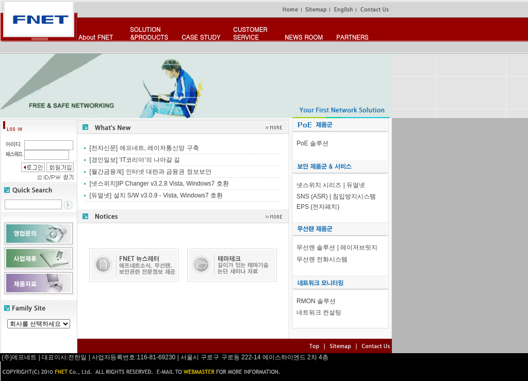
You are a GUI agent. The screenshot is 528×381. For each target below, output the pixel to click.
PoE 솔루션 (312, 143)
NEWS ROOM (304, 37)
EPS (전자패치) (317, 206)
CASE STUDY (201, 37)
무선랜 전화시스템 (322, 259)
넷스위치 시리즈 (318, 185)
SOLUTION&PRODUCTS (149, 33)
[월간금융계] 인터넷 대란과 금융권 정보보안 (150, 171)
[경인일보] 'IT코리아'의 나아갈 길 (135, 159)
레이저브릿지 (358, 247)
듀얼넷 (355, 185)
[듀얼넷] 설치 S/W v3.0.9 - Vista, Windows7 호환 (156, 195)
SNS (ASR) (312, 196)
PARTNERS (352, 37)
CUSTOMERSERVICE (250, 33)
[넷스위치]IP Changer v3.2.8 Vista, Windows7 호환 (159, 183)
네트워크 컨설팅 (318, 312)
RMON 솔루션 (316, 301)
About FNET (95, 37)
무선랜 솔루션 (315, 247)
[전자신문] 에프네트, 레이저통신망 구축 (144, 148)
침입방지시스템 (354, 196)
